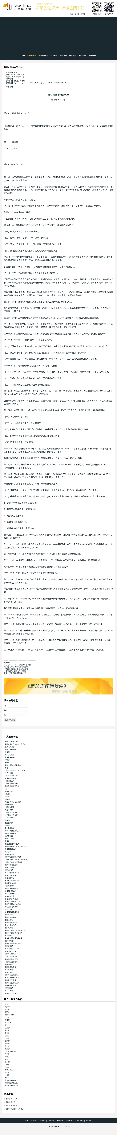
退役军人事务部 (10, 833)
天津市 (7, 1007)
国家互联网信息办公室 (13, 904)
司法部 (7, 797)
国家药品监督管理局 (12, 983)
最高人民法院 (9, 747)
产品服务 (69, 1120)
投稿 (83, 14)
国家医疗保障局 (10, 875)
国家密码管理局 (10, 993)
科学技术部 (9, 773)
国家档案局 (9, 988)
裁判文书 (82, 56)
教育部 (7, 768)
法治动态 (63, 56)
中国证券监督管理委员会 (13, 933)
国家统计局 (9, 870)
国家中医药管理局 (11, 975)
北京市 (7, 1004)
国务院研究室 (9, 896)
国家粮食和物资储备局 (13, 943)
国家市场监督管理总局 (13, 857)
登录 (71, 14)
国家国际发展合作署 (12, 873)
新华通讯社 (9, 909)
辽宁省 (7, 1017)
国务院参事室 (9, 878)
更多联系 (23, 673)
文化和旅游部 (9, 828)
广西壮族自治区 (10, 1051)
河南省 (7, 1043)
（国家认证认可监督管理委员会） (17, 859)
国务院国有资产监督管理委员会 (16, 846)
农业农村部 (9, 823)
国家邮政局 (9, 970)
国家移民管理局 (10, 954)
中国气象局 (9, 928)
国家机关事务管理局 (12, 880)
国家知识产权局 (10, 985)
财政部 (7, 799)
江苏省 (7, 1028)
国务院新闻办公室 (11, 907)
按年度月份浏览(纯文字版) (13, 1109)
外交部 (7, 760)
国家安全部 (9, 791)
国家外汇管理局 (10, 980)
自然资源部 (9, 804)
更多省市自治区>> (11, 1085)
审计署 (7, 841)
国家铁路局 (9, 964)
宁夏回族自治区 (10, 1080)
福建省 (7, 1036)
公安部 (7, 789)
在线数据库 (79, 1120)
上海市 (7, 1025)
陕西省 (7, 1072)
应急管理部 (9, 836)
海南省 (7, 1057)
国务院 (7, 752)
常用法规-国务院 (10, 1102)
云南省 (7, 1067)
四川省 (7, 1062)
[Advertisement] (58, 34)
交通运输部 (9, 818)
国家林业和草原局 (11, 959)
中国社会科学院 (10, 917)
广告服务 (51, 1120)
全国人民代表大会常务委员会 (15, 744)
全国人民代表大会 (11, 741)
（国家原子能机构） (12, 783)
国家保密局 (9, 991)
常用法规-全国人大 (10, 1099)
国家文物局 (9, 972)
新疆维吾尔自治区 (11, 1083)
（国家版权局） (10, 886)
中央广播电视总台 (11, 925)
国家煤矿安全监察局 (12, 977)
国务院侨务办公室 (11, 899)
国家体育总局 (9, 867)
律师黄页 (73, 56)
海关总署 (8, 852)
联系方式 (88, 1120)
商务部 (7, 825)
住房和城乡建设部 (11, 815)
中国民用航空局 (10, 967)
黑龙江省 (8, 1023)
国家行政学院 (9, 936)
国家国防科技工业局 (12, 949)
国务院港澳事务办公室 (13, 894)
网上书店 (53, 56)
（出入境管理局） (11, 956)
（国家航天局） (10, 781)
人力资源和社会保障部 (13, 802)
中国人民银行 (9, 839)
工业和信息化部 (10, 778)
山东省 (7, 1041)
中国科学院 (9, 915)
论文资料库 (43, 56)
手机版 (42, 1120)
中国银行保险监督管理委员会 (15, 930)
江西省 (7, 1038)
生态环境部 (9, 810)
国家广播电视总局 (11, 865)
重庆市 (7, 1059)
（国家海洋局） (10, 807)
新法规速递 (31, 56)
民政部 (7, 794)
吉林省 (7, 1020)
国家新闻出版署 (10, 883)
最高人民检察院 (10, 749)
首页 (23, 56)
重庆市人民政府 (58, 100)
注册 (77, 14)
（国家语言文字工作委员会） (15, 770)
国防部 (7, 762)
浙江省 (7, 1030)
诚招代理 (60, 1120)
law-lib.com (12, 665)
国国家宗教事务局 (11, 888)
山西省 (7, 1012)
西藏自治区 (9, 1070)
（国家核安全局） (11, 812)
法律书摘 (92, 56)
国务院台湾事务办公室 (13, 901)
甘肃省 (7, 1075)
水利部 (7, 820)
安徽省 (7, 1033)
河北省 (7, 1009)
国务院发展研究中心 (12, 922)
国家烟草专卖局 (10, 951)
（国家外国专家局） (12, 776)
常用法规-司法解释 (10, 1105)
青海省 (7, 1078)
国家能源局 (9, 946)
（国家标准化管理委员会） (14, 862)
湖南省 (7, 1049)
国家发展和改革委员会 (13, 765)
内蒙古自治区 (9, 1015)
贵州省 (7, 1064)
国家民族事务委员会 (12, 786)
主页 (26, 1120)
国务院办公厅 (9, 755)
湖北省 (7, 1046)
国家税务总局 (9, 854)
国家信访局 (9, 941)
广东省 (7, 1054)
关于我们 (34, 1120)
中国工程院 (9, 920)
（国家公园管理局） (12, 962)
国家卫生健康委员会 (12, 831)
